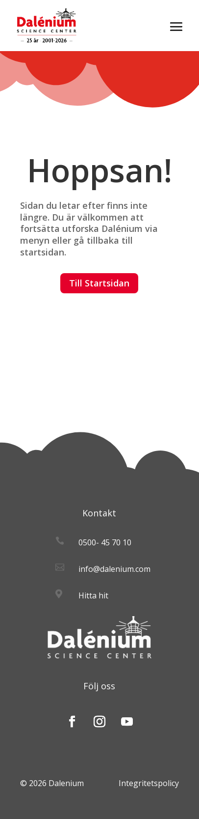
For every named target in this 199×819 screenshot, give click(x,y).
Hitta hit (93, 595)
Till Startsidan (99, 283)
